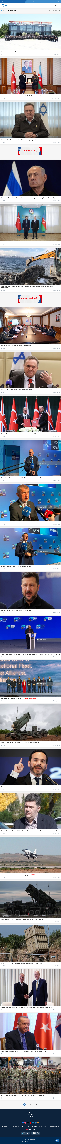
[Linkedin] (36, 1123)
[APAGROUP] (30, 1129)
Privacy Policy (33, 1139)
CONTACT (30, 1114)
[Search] (55, 1)
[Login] (58, 1)
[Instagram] (25, 1123)
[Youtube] (30, 1123)
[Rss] (38, 1123)
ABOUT (30, 1112)
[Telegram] (33, 1123)
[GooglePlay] (25, 1133)
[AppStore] (35, 1133)
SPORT (54, 5)
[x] (28, 1123)
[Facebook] (23, 1123)
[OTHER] (59, 5)
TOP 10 (30, 1119)
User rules (26, 1139)
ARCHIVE (30, 1116)
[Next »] (42, 1105)
